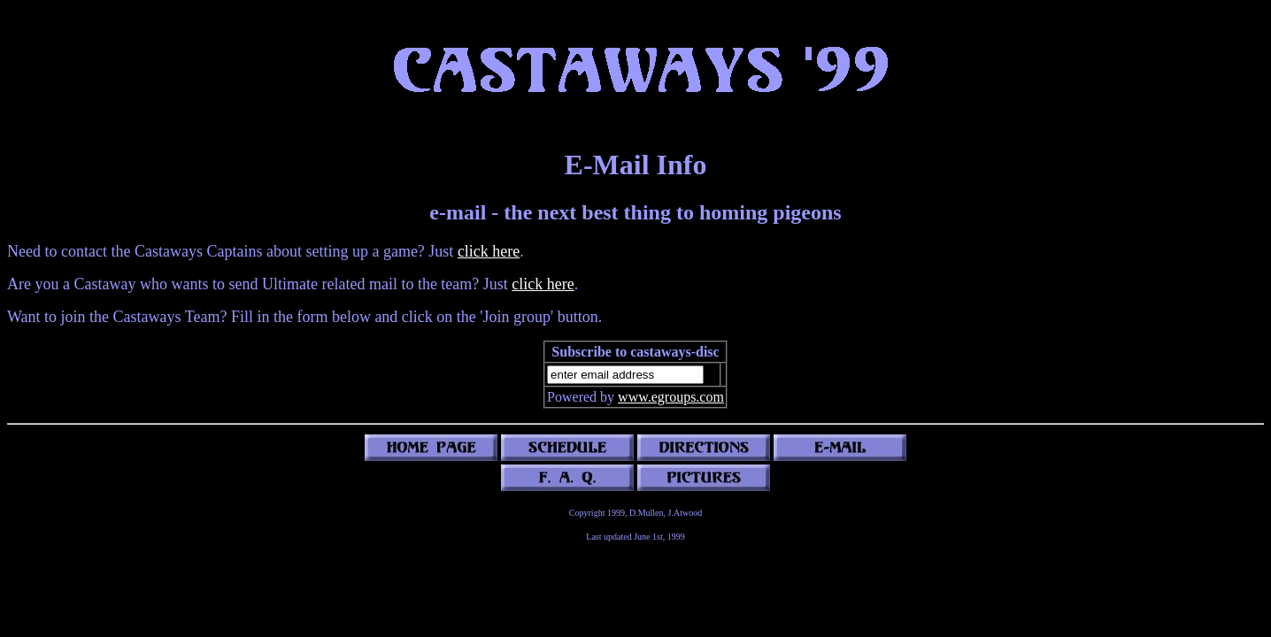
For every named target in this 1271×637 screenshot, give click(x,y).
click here (489, 251)
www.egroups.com (671, 396)
